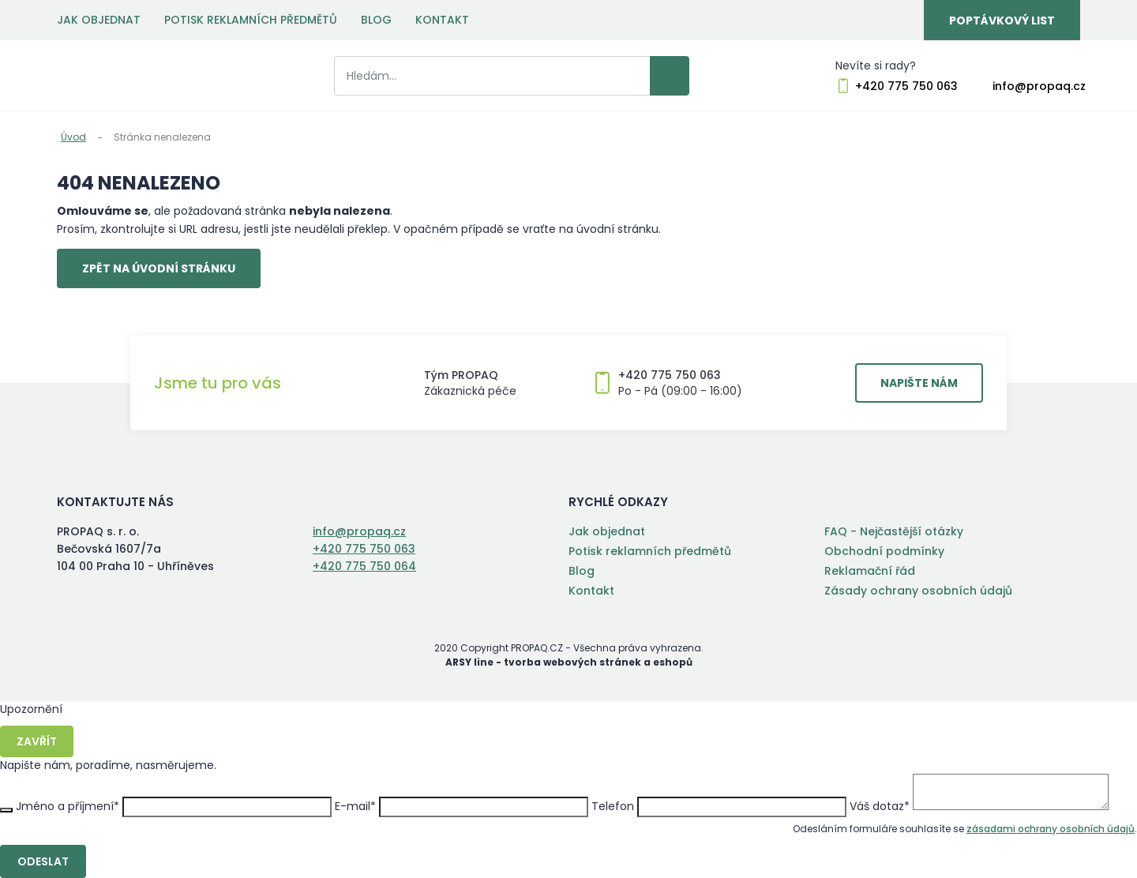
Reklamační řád (869, 571)
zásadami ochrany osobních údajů (1050, 828)
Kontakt (442, 20)
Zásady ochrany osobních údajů (918, 590)
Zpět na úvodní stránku (158, 268)
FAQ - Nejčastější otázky (893, 531)
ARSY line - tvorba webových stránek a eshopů (568, 662)
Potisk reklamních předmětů (250, 20)
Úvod (73, 137)
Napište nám (919, 383)
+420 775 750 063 (906, 86)
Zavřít (37, 741)
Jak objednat (99, 20)
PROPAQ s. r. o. (122, 76)
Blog (376, 20)
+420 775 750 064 (364, 566)
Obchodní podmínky (884, 551)
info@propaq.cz (1039, 86)
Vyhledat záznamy (669, 76)
